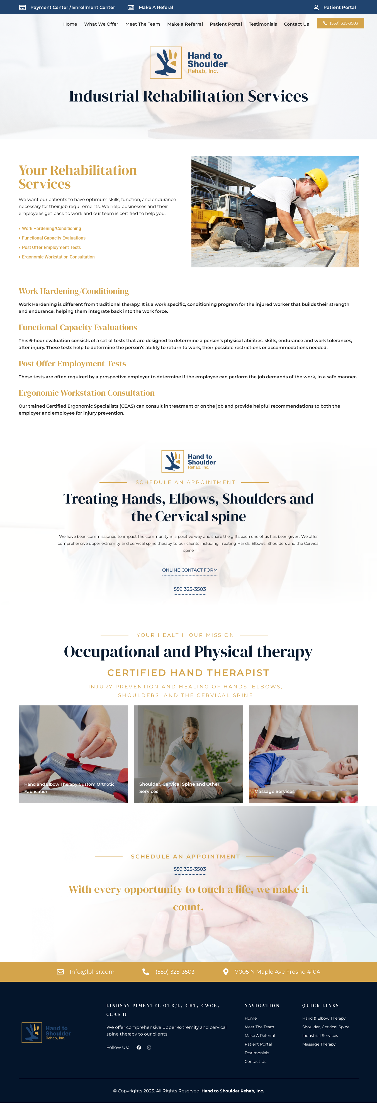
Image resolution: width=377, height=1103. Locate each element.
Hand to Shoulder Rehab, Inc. (233, 1091)
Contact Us (296, 24)
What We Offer (101, 24)
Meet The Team (142, 24)
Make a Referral (185, 24)
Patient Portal (226, 24)
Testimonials (263, 24)
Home (70, 24)
